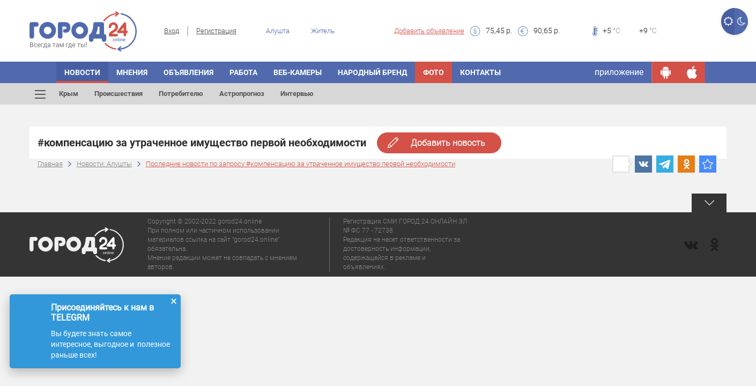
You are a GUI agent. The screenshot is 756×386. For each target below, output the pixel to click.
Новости (82, 72)
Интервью (297, 94)
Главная (50, 164)
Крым (68, 94)
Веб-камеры (297, 72)
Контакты (480, 72)
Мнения (131, 72)
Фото (433, 72)
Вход (171, 31)
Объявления (188, 72)
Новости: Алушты (104, 164)
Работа (243, 72)
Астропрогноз (241, 94)
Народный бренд (372, 72)
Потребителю (181, 94)
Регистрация (216, 31)
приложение (619, 72)
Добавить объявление (429, 31)
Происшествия (118, 94)
